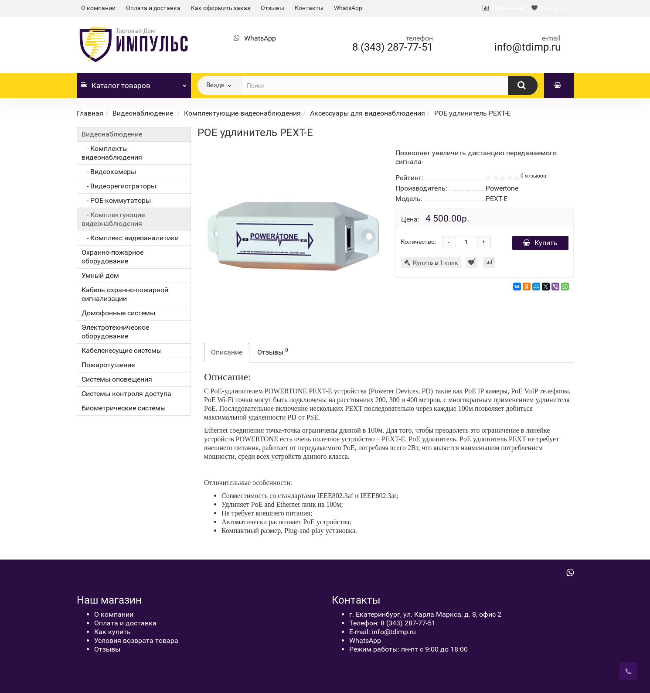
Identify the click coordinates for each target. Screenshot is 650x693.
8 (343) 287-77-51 (392, 47)
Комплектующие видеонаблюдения (242, 113)
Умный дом (100, 275)
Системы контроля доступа (126, 393)
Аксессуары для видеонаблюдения (367, 113)
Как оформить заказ (220, 7)
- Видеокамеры (109, 171)
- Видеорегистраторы (119, 186)
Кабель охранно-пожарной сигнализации (125, 294)
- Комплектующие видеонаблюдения (113, 219)
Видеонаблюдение (143, 113)
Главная (90, 113)
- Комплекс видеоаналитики (130, 238)
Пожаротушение (108, 365)
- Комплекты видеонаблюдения (112, 152)
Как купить (112, 632)
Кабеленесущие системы (122, 350)
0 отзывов (533, 176)
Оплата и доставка (153, 7)
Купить (540, 243)
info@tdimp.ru (527, 47)
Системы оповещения (117, 379)
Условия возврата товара (136, 640)
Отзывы (272, 7)
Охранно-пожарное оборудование (112, 256)
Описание (226, 352)
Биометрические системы (124, 408)
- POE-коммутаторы (116, 200)
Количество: (418, 241)
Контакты (309, 7)
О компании (98, 7)
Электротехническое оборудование (115, 331)
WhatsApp (348, 7)
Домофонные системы (118, 313)
